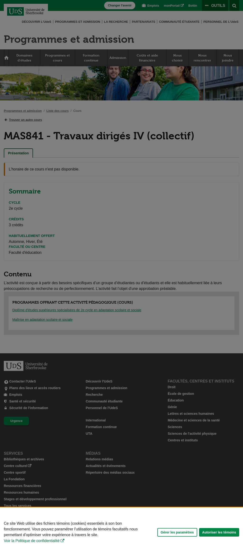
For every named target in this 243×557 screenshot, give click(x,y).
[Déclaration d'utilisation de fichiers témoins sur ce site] (121, 532)
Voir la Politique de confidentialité (32, 541)
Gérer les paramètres (177, 532)
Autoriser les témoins (219, 532)
